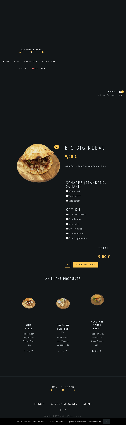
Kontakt (23, 68)
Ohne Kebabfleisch (76, 233)
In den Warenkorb (86, 265)
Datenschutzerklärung (64, 403)
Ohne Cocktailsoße (76, 214)
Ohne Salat (72, 224)
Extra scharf (73, 200)
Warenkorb (31, 61)
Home (6, 61)
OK (106, 421)
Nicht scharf (73, 191)
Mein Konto (49, 61)
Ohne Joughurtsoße (76, 238)
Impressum (40, 403)
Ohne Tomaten (74, 228)
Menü (17, 61)
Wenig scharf (73, 196)
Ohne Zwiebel (73, 219)
